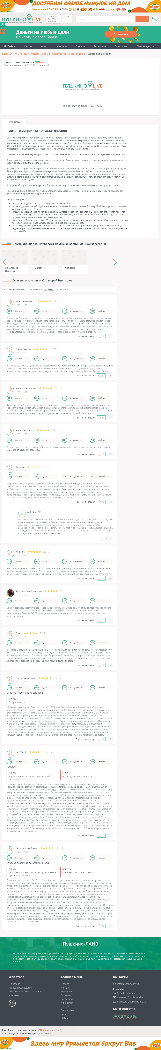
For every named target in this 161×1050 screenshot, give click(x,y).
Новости (28, 46)
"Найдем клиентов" (50, 1029)
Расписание (67, 999)
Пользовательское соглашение (26, 991)
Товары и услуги (145, 46)
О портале (14, 983)
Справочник (121, 46)
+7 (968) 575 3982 (126, 992)
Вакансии (80, 46)
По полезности (35, 289)
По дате (48, 289)
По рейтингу (62, 289)
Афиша (44, 46)
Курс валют (67, 1002)
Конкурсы (66, 1014)
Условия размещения (20, 987)
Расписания (100, 46)
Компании (62, 46)
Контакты (14, 995)
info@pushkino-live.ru (128, 983)
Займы (64, 1017)
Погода (65, 1006)
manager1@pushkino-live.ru (131, 997)
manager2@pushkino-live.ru (131, 1001)
